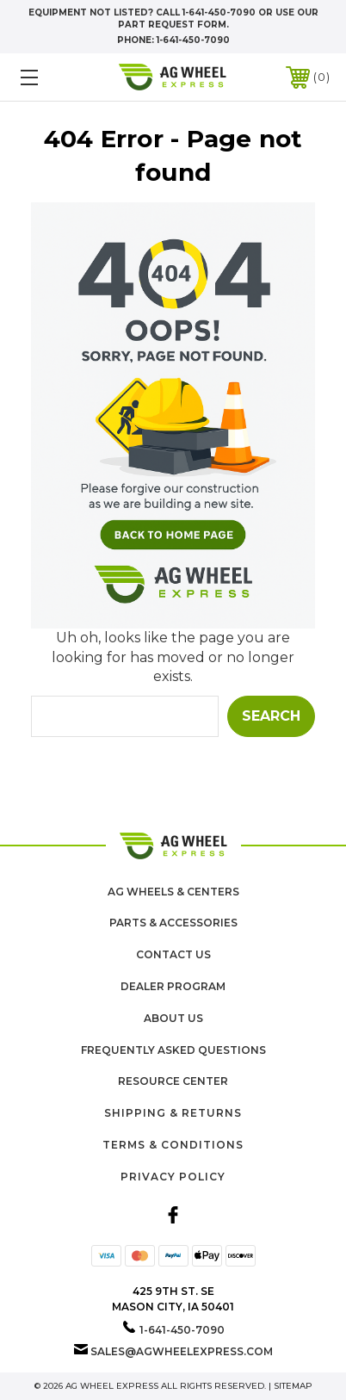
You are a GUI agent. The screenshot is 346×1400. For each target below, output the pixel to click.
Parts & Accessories (173, 922)
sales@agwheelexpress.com (181, 1351)
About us (173, 1018)
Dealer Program (173, 986)
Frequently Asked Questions (173, 1050)
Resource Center (173, 1081)
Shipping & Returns (173, 1112)
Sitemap (293, 1385)
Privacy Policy (173, 1176)
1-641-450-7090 (193, 40)
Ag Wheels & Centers (173, 891)
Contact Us (173, 954)
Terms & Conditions (173, 1144)
